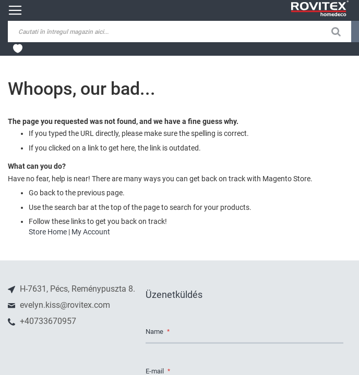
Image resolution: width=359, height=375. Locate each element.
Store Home (48, 232)
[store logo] (320, 9)
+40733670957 (47, 321)
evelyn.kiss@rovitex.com (64, 305)
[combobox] (88, 31)
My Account (90, 232)
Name (155, 332)
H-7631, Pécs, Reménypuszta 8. (76, 289)
